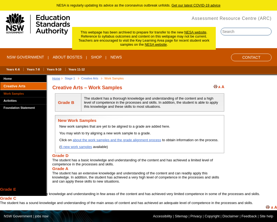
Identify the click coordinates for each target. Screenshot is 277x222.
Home (8, 78)
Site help (266, 216)
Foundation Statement (19, 107)
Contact (251, 57)
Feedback (249, 216)
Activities (10, 100)
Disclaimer (230, 216)
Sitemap (181, 216)
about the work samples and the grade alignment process (117, 140)
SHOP (96, 57)
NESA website (195, 32)
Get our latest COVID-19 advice (195, 5)
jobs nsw (41, 216)
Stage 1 (70, 78)
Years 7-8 (33, 69)
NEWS (116, 57)
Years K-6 (13, 69)
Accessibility (162, 216)
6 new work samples (76, 147)
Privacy (196, 216)
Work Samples (14, 93)
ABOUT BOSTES (67, 57)
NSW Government (25, 57)
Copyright (212, 216)
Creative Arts (14, 86)
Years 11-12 (76, 69)
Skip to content (262, 7)
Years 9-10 (54, 69)
